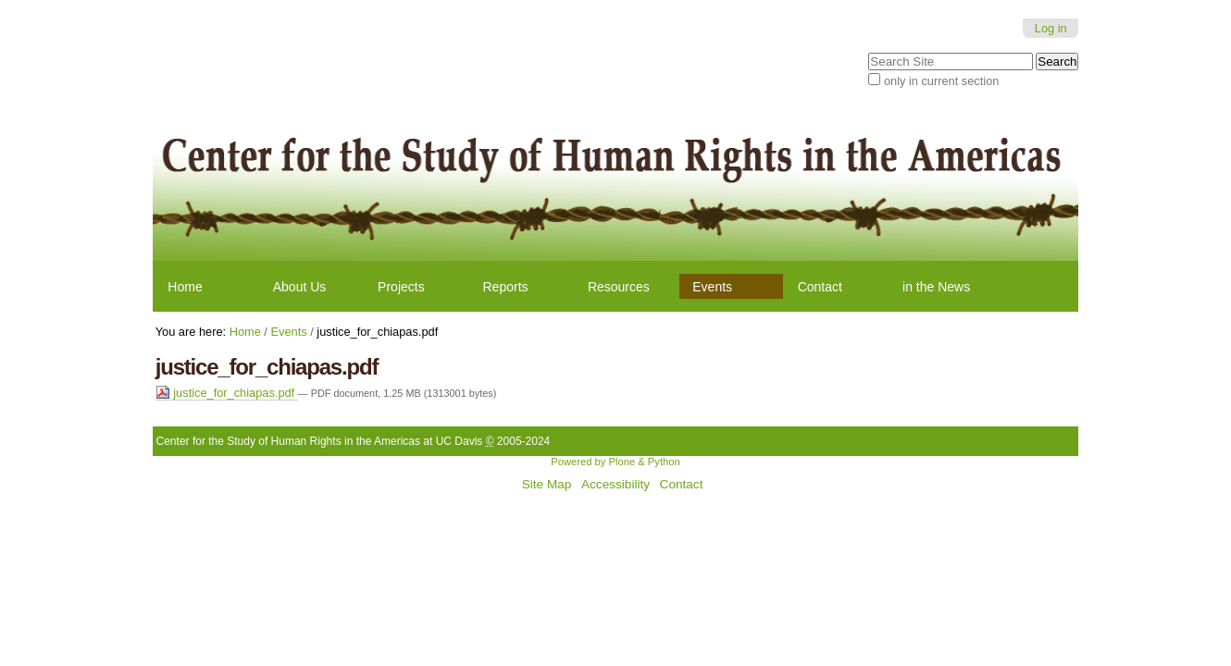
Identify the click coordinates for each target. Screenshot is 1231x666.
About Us (300, 286)
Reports (505, 286)
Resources (619, 286)
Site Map (547, 484)
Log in (1051, 28)
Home (185, 286)
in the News (936, 286)
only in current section (941, 81)
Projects (401, 286)
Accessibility (615, 484)
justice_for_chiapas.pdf (226, 393)
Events (712, 286)
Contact (820, 286)
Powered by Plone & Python (615, 461)
